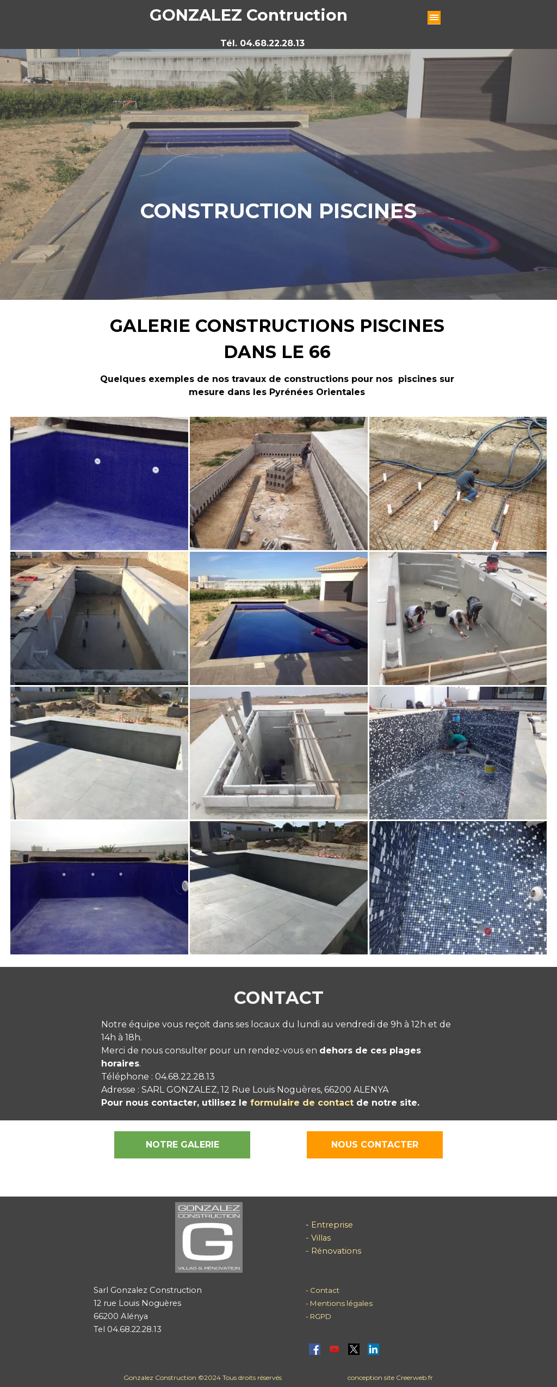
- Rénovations (333, 1251)
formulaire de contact (300, 1103)
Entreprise (331, 1225)
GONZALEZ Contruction (249, 14)
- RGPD (318, 1316)
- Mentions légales (339, 1303)
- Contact (322, 1290)
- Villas (318, 1238)
